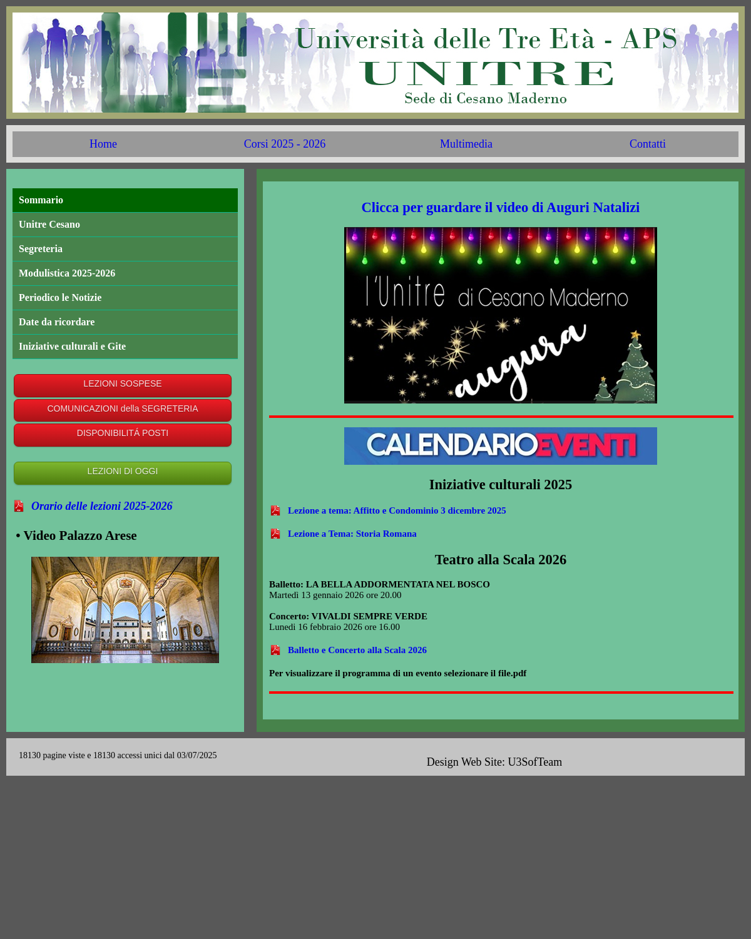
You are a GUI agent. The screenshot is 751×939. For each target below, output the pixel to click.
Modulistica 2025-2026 (67, 273)
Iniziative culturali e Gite (72, 346)
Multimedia (466, 144)
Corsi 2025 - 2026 (285, 144)
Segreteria (41, 248)
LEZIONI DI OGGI (123, 471)
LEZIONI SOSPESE (122, 383)
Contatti (648, 144)
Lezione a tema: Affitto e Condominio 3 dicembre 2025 (397, 510)
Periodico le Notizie (60, 297)
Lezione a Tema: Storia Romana (352, 534)
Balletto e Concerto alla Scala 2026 (357, 650)
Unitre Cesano (49, 224)
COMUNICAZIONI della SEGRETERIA (122, 409)
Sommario (41, 200)
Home (103, 144)
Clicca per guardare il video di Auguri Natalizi (501, 207)
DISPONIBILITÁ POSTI (122, 433)
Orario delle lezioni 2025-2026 (102, 506)
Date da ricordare (57, 322)
